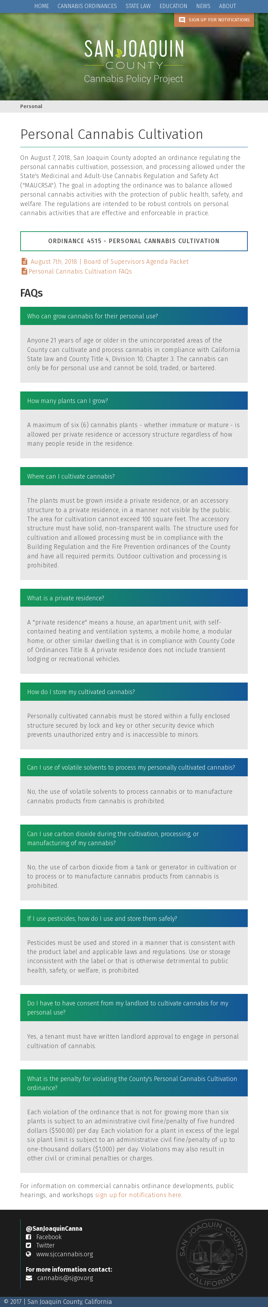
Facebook (44, 1237)
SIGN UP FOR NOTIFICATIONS (214, 20)
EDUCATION (173, 6)
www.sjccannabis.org (59, 1254)
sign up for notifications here (138, 1195)
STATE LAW (138, 6)
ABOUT (227, 6)
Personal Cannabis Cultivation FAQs (76, 271)
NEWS (203, 6)
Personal (31, 106)
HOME (41, 6)
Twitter (40, 1245)
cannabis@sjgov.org (59, 1278)
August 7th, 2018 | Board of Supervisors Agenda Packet (104, 262)
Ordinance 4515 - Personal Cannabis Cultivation (134, 241)
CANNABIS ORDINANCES (87, 6)
